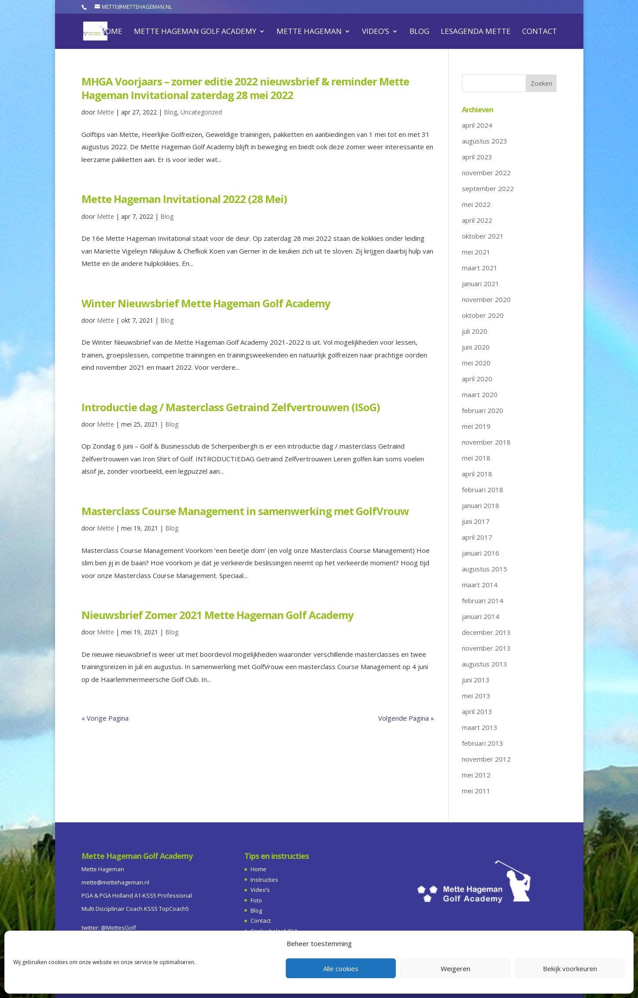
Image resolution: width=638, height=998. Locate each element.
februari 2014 (482, 600)
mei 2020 (476, 362)
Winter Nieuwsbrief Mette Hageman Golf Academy (205, 303)
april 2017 (477, 537)
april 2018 (477, 473)
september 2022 (488, 188)
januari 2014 (480, 616)
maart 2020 (480, 394)
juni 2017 (476, 521)
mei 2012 (476, 774)
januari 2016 (480, 553)
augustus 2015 (484, 568)
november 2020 (486, 299)
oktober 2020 (483, 315)
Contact (539, 32)
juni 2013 (476, 679)
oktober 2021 (483, 236)
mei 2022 (476, 204)
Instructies (264, 880)
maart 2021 (480, 267)
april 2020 (477, 378)
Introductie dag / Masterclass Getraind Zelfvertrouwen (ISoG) (230, 407)
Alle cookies (340, 968)
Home (111, 32)
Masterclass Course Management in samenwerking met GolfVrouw (245, 511)
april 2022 (477, 220)
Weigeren (455, 968)
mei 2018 (476, 457)
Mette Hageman (309, 32)
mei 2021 (476, 251)
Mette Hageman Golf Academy (195, 32)
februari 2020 (482, 410)
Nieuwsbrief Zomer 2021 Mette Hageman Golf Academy (217, 615)
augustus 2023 (484, 140)
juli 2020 (474, 331)
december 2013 (486, 632)
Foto (256, 900)
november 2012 (486, 759)
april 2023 (477, 156)
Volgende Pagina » (406, 718)
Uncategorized (201, 112)
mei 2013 (476, 695)
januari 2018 (480, 505)
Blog (419, 32)
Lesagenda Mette (476, 32)
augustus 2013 (484, 663)
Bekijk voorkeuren (570, 968)
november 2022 (486, 172)
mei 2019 (476, 426)
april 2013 (477, 711)
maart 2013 (480, 727)
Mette (105, 112)
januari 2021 (480, 283)
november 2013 (486, 648)
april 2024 (477, 125)
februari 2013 (482, 743)
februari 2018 (482, 489)
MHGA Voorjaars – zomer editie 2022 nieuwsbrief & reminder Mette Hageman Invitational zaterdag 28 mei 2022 (245, 88)
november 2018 (486, 442)
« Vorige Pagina (105, 718)
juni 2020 (476, 346)
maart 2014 (480, 584)
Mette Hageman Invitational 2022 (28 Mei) (184, 198)
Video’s (375, 32)
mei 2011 (476, 790)
